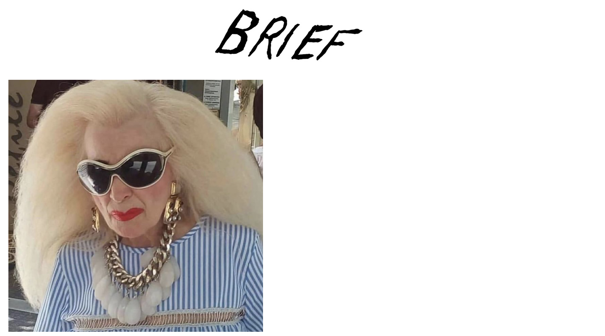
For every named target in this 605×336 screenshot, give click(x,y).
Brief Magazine (302, 39)
